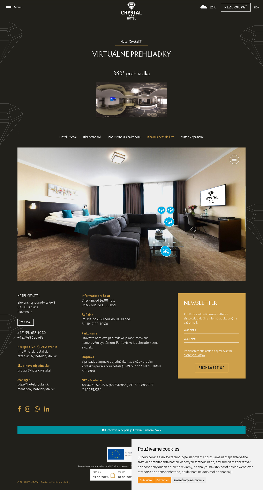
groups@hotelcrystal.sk (34, 370)
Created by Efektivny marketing (55, 482)
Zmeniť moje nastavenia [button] (189, 480)
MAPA (25, 322)
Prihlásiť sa (211, 367)
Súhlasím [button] (146, 480)
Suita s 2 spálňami (192, 137)
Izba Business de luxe (160, 137)
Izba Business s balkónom (124, 137)
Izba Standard (92, 137)
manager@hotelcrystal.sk (35, 389)
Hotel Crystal (67, 137)
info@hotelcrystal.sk (32, 351)
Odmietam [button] (162, 480)
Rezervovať (235, 7)
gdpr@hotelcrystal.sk (32, 384)
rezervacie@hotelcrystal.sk (37, 356)
